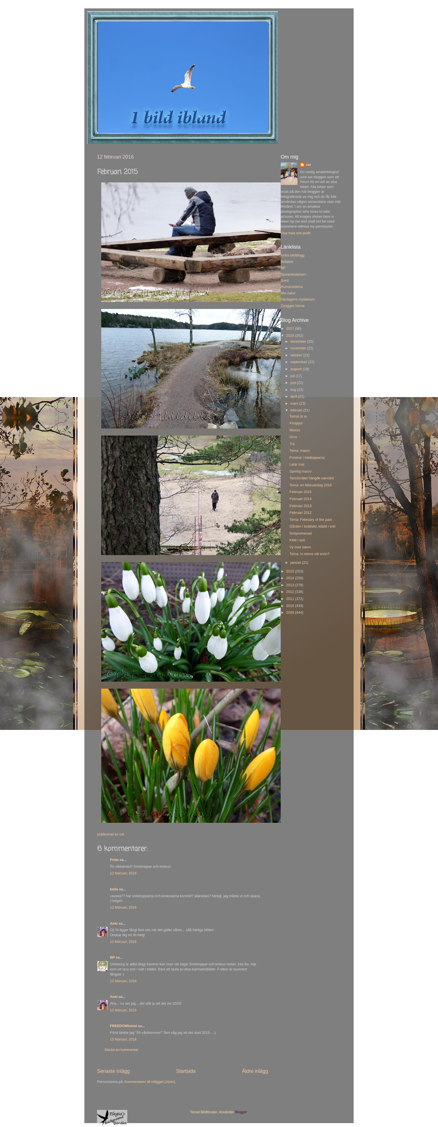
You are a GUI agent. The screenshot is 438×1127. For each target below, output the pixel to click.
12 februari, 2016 (123, 873)
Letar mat (296, 464)
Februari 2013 (300, 506)
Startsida (186, 1071)
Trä (291, 444)
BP (112, 957)
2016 (290, 336)
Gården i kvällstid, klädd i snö (312, 526)
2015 (290, 571)
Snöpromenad (300, 533)
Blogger (241, 1112)
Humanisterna (292, 287)
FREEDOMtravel (123, 1026)
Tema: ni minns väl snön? (309, 554)
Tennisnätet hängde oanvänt (311, 478)
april (294, 396)
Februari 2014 (300, 499)
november (299, 348)
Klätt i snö (297, 540)
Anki (113, 924)
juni (294, 383)
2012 (290, 592)
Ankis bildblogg (293, 255)
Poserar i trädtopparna (306, 458)
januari (296, 563)
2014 (290, 578)
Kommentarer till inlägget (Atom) (150, 1082)
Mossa (294, 430)
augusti (297, 369)
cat (308, 165)
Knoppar (296, 423)
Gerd (285, 281)
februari (297, 410)
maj (294, 390)
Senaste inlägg (113, 1071)
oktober (297, 355)
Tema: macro (299, 451)
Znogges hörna (293, 306)
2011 (290, 599)
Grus (293, 437)
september (299, 362)
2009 (290, 613)
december (299, 341)
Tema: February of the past (310, 520)
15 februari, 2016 (123, 1039)
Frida (114, 860)
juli (293, 376)
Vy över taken (300, 547)
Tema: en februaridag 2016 (310, 485)
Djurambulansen (293, 274)
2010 (290, 606)
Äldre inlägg (255, 1071)
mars (295, 404)
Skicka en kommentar (121, 1050)
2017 (290, 329)
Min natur (288, 293)
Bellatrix (287, 262)
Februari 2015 (300, 492)
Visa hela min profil (295, 233)
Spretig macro (300, 471)
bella (114, 889)
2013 (290, 585)
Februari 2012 (300, 513)
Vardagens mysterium (298, 299)
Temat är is (298, 416)
